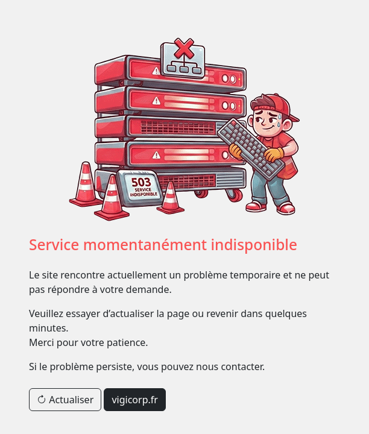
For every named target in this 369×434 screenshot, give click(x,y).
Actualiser (65, 399)
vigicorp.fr (134, 399)
